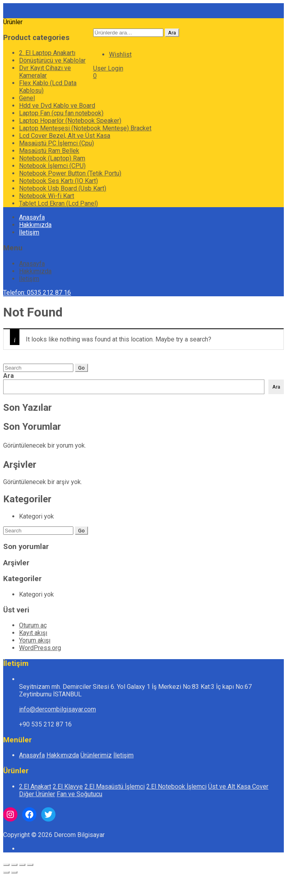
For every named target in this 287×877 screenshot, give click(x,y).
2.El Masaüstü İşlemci (114, 786)
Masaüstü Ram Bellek (49, 150)
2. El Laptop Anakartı (47, 53)
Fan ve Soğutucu (79, 794)
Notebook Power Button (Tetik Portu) (70, 173)
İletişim (29, 232)
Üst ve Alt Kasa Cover (238, 786)
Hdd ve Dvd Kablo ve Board (57, 105)
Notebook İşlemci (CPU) (52, 166)
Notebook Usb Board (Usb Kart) (62, 188)
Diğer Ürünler (37, 794)
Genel (27, 98)
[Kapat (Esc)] (30, 865)
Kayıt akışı (33, 633)
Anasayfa (32, 217)
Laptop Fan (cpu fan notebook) (61, 113)
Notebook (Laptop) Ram (52, 158)
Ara (172, 33)
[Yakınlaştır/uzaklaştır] (6, 865)
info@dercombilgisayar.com (57, 709)
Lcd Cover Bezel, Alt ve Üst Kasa (64, 135)
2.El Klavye (68, 786)
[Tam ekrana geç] (14, 865)
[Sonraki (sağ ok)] (14, 872)
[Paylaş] (22, 865)
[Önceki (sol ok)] (6, 872)
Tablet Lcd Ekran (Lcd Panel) (58, 203)
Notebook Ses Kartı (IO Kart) (58, 181)
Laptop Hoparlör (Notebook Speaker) (70, 120)
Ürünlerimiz (96, 755)
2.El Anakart (35, 786)
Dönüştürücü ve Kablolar (52, 60)
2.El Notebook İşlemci (176, 786)
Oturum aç (33, 625)
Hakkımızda (35, 225)
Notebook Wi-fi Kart (46, 196)
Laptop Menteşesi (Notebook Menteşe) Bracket (85, 128)
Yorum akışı (34, 640)
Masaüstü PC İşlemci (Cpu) (56, 143)
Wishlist (120, 54)
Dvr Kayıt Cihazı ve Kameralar (45, 71)
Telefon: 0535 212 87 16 (37, 292)
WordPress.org (40, 648)
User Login (108, 68)
